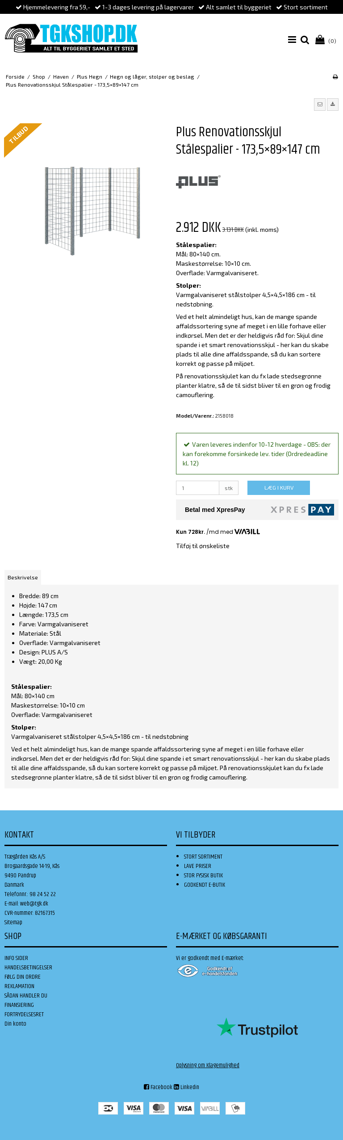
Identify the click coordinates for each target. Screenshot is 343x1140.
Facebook (158, 1087)
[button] (320, 104)
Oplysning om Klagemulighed (207, 1065)
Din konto (15, 1024)
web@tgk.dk (34, 904)
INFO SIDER (16, 958)
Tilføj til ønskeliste (203, 545)
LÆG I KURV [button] (278, 487)
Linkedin (186, 1087)
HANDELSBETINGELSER (28, 967)
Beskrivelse (23, 577)
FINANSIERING (19, 1005)
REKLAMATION (19, 986)
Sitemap (13, 922)
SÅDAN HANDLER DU (25, 996)
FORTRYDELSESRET (24, 1014)
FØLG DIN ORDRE (22, 977)
